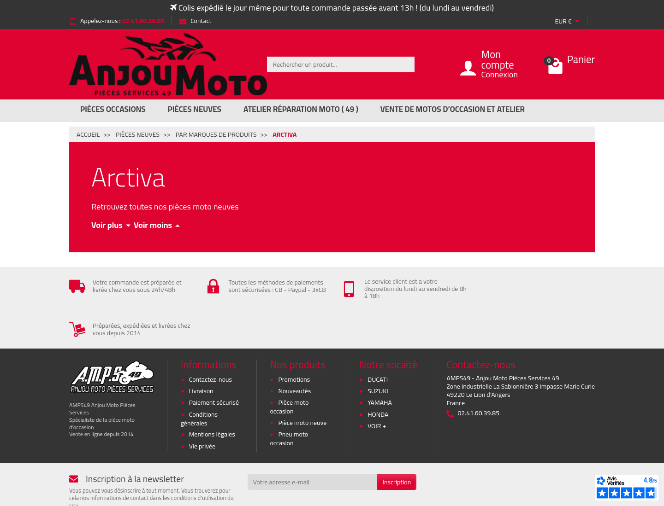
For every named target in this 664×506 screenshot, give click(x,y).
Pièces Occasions (113, 109)
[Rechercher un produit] (341, 64)
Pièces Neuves (194, 109)
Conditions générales (199, 381)
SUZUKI (378, 353)
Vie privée (202, 408)
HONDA (378, 377)
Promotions (294, 341)
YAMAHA (380, 365)
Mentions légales (212, 396)
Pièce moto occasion (289, 369)
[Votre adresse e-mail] (312, 444)
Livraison (201, 353)
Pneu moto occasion (289, 400)
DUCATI (378, 341)
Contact (195, 21)
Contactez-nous (210, 341)
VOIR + (377, 388)
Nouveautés (294, 353)
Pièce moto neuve (302, 385)
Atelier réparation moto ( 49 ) (300, 109)
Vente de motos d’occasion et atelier (452, 109)
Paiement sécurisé (214, 365)
